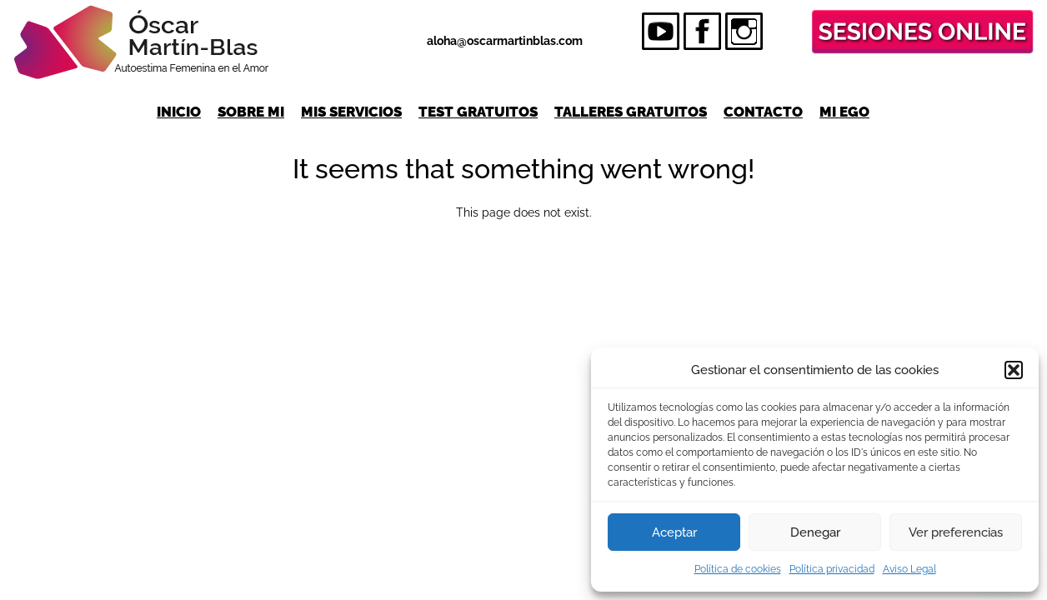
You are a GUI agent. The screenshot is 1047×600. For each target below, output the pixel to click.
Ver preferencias (956, 532)
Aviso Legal (909, 569)
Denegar (815, 532)
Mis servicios (351, 111)
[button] (1013, 370)
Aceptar (674, 532)
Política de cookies (737, 569)
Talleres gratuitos (630, 111)
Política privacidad (831, 569)
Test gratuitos (478, 111)
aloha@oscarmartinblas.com (505, 41)
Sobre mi (251, 111)
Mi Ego (844, 111)
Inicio (179, 111)
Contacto (763, 111)
